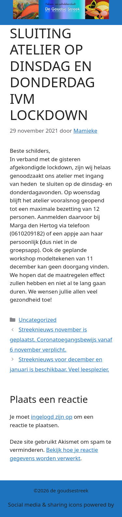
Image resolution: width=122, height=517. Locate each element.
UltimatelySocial (61, 513)
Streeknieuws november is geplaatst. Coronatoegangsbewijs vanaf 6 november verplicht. (61, 339)
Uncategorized (38, 319)
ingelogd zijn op (51, 416)
